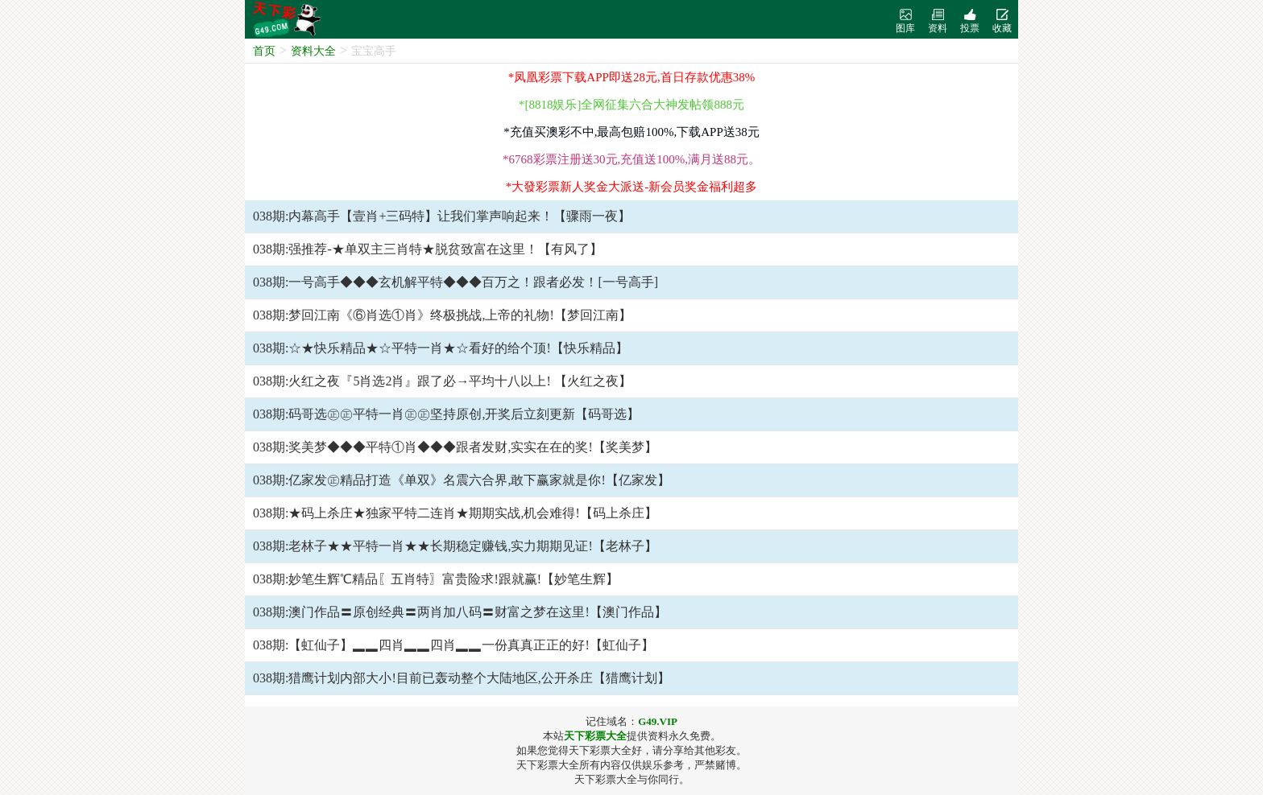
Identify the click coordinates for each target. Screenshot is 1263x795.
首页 (264, 51)
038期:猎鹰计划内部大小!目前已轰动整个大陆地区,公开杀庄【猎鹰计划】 (461, 678)
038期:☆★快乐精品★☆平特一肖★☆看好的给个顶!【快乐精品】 (440, 348)
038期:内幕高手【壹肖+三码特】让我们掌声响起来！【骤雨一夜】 (442, 216)
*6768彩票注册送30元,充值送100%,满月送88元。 (631, 159)
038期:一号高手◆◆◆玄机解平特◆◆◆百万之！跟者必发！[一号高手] (455, 282)
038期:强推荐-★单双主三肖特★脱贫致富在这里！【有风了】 (428, 249)
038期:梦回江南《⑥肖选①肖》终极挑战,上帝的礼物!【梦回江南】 (442, 315)
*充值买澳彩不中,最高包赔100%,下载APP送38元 (631, 132)
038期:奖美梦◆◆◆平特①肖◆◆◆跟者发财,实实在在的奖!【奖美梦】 (455, 447)
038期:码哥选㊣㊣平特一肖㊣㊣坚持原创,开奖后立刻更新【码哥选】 (446, 414)
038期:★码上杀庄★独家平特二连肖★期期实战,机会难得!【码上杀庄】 (455, 513)
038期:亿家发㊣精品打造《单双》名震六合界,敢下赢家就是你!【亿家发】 (461, 480)
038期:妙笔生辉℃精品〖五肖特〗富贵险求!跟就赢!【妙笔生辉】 (436, 579)
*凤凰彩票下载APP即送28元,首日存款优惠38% (631, 77)
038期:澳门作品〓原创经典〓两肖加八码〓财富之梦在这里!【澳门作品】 (460, 612)
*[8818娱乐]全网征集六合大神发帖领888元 (631, 104)
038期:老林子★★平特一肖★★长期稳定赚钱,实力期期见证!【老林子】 (455, 546)
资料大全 (313, 51)
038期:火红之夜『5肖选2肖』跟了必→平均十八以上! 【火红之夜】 (442, 381)
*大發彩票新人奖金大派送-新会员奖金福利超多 (632, 186)
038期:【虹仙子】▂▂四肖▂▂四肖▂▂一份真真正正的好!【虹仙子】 (453, 645)
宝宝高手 (373, 51)
